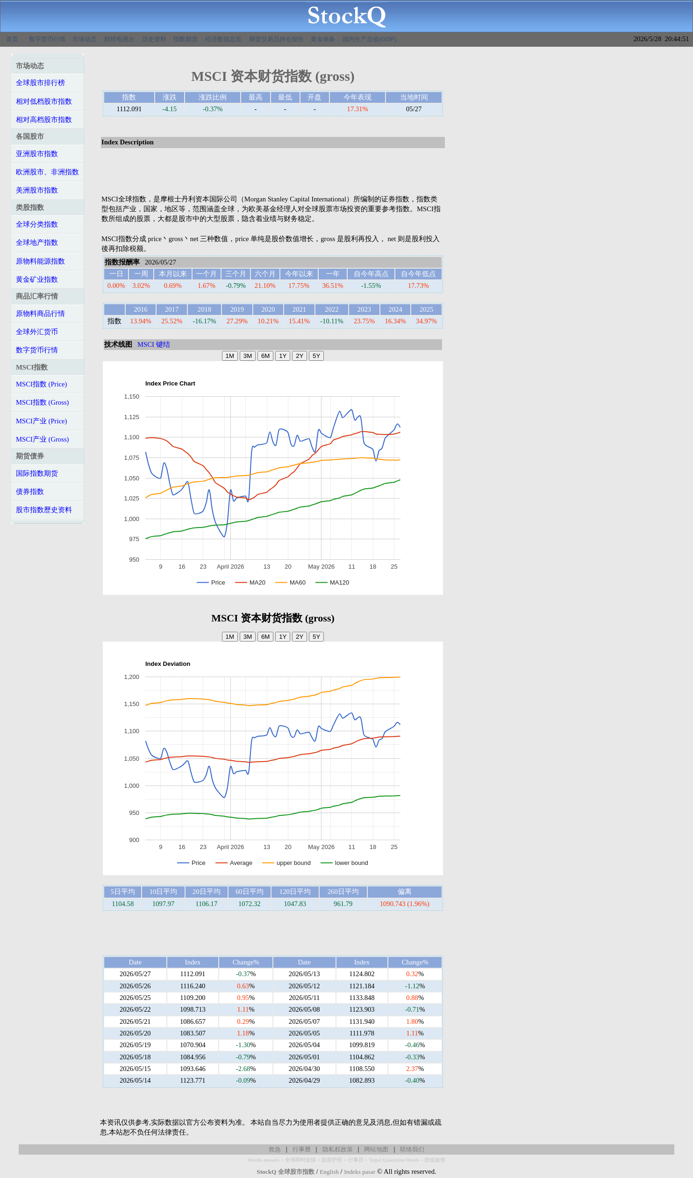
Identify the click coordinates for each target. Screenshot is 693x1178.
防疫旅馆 (435, 1160)
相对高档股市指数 (44, 119)
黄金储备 (323, 39)
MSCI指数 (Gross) (42, 402)
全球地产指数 (37, 242)
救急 (275, 1149)
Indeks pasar (359, 1171)
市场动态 (84, 39)
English (329, 1171)
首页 (12, 39)
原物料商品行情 (40, 313)
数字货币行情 (47, 39)
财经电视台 (119, 39)
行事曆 (302, 1149)
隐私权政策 (337, 1149)
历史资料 (154, 39)
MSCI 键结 (153, 344)
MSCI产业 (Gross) (42, 439)
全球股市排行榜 (40, 82)
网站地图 (376, 1149)
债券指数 (30, 491)
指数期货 (185, 39)
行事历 (356, 1160)
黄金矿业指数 (37, 279)
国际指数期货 (37, 473)
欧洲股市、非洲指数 (47, 172)
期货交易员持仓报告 (276, 39)
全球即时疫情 (300, 1160)
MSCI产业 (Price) (41, 421)
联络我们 (412, 1149)
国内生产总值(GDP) (370, 39)
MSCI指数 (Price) (41, 384)
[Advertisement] (273, 172)
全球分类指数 (37, 224)
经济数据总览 (223, 39)
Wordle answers (263, 1160)
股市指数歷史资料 (44, 510)
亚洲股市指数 (37, 153)
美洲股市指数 (37, 190)
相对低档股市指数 (44, 101)
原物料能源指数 (40, 261)
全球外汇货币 (37, 332)
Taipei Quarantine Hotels (394, 1160)
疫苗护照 (331, 1160)
